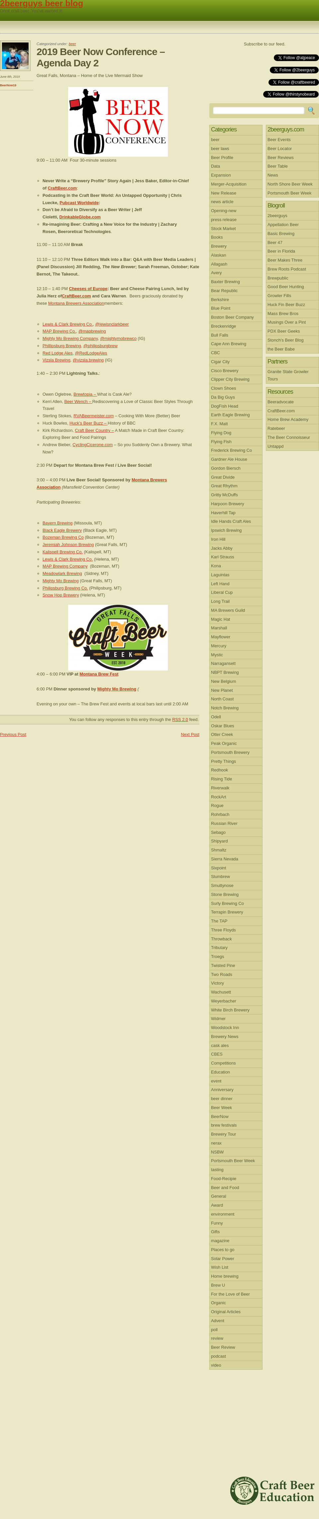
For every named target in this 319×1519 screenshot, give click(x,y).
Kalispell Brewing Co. (63, 551)
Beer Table (277, 166)
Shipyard (219, 841)
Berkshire (220, 299)
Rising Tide (221, 778)
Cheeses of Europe (88, 288)
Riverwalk (220, 787)
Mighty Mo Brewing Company (70, 338)
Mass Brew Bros (282, 313)
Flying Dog (221, 432)
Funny (217, 1223)
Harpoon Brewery (227, 503)
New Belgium (223, 681)
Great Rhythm (224, 485)
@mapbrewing (92, 331)
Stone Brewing (225, 894)
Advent (217, 1320)
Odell (216, 716)
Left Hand (220, 583)
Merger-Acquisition (229, 184)
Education (220, 1072)
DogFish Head (224, 406)
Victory (217, 983)
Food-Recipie (223, 1178)
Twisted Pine (223, 965)
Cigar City (220, 361)
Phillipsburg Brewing (62, 345)
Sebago (218, 832)
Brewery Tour (223, 1134)
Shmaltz (218, 849)
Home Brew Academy (287, 419)
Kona (216, 565)
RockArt (218, 796)
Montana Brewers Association (76, 303)
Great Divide (223, 477)
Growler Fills (279, 295)
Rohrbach (220, 814)
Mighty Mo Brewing (61, 580)
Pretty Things (223, 761)
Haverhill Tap (223, 512)
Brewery (219, 246)
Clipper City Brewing (230, 379)
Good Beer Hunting (285, 286)
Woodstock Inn (225, 1027)
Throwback (221, 938)
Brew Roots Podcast (286, 269)
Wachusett (221, 992)
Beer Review (223, 1347)
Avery (216, 272)
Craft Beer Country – (94, 430)
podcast (218, 1356)
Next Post (190, 734)
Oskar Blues (222, 725)
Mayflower (220, 636)
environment (222, 1214)
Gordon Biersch (226, 468)
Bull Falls (219, 335)
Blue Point (220, 308)
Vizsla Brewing (56, 360)
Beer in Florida (281, 251)
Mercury (218, 645)
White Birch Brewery (230, 1009)
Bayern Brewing (57, 522)
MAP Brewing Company (65, 566)
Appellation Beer (283, 224)
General (218, 1196)
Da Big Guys (223, 397)
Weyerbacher (223, 1001)
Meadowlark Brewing (62, 573)
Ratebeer (276, 428)
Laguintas (220, 574)
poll (214, 1329)
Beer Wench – (78, 401)
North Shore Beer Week (290, 184)
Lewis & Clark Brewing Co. (68, 324)
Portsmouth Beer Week (233, 1160)
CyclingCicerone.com (92, 444)
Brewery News (225, 1036)
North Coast (222, 698)
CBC (215, 352)
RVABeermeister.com (93, 415)
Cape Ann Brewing (228, 343)
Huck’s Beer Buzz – (88, 423)
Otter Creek (222, 734)
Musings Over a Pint (286, 322)
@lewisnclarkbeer (112, 324)
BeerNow (220, 1116)
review (217, 1338)
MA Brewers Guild (228, 610)
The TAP (219, 921)
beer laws (220, 148)
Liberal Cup (222, 592)
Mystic (217, 654)
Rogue (217, 805)
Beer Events (279, 139)
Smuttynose (222, 885)
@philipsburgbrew (100, 345)
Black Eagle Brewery (62, 530)
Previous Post (13, 734)
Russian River (224, 823)
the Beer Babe (281, 349)
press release (224, 219)
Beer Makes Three (284, 260)
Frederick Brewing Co (231, 450)
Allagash (219, 264)
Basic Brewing (280, 233)
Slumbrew (220, 876)
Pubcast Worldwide (79, 202)
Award (217, 1205)
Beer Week (221, 1107)
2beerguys (277, 215)
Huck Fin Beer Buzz (286, 304)
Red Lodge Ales (57, 353)
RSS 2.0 (180, 719)
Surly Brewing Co (227, 903)
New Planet (222, 690)
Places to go (222, 1249)
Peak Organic (224, 743)
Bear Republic (224, 290)
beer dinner (222, 1098)
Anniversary (222, 1089)
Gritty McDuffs (224, 494)
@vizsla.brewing (88, 360)
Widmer (218, 1018)
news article (222, 201)
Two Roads (221, 974)
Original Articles (226, 1311)
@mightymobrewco (118, 338)
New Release (223, 193)
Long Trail (220, 601)
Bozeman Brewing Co (63, 537)
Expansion (221, 175)
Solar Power (222, 1258)
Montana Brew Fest (98, 674)
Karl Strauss (222, 556)
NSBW (217, 1152)
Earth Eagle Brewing (230, 414)
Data (215, 166)
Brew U (218, 1285)
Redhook (219, 769)
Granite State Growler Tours (288, 375)
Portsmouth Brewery (230, 752)
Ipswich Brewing (226, 530)
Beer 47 (274, 242)
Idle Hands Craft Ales (231, 521)
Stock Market (223, 228)
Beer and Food (225, 1187)
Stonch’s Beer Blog (285, 340)
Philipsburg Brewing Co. (65, 588)
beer (72, 44)
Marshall (219, 627)
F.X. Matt (219, 423)
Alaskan (218, 255)
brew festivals (224, 1125)
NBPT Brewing (225, 672)
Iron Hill (218, 539)
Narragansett (223, 663)
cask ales (220, 1045)
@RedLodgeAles (91, 353)
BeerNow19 (8, 85)
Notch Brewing (225, 707)
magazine (220, 1240)
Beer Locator (279, 148)
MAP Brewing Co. (59, 331)
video (216, 1365)
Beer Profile (222, 157)
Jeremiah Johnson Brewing (68, 544)
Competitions (223, 1063)
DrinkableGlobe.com (79, 216)
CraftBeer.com (62, 188)
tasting (217, 1169)
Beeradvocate (280, 401)
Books (217, 237)
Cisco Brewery (225, 370)
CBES (217, 1054)
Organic (218, 1302)
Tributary (219, 947)
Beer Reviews (280, 157)
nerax (216, 1143)
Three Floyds (223, 929)
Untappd (275, 446)
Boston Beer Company (232, 317)
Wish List (219, 1267)
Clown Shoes (223, 388)
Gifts (215, 1231)
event (216, 1081)
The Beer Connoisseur (288, 437)
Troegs (217, 956)
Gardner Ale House (229, 459)
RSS (303, 44)
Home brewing (225, 1276)
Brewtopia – (85, 394)
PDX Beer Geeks (283, 331)
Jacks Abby (222, 548)
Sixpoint (218, 867)
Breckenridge (223, 326)
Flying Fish (221, 441)
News (272, 175)
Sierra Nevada (224, 858)
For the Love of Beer (230, 1294)
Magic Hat (220, 619)
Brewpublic (277, 278)
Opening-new (223, 210)
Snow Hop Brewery (61, 595)
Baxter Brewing (225, 281)
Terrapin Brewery (227, 912)
